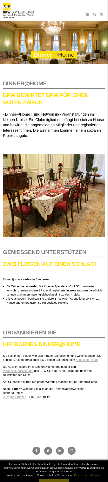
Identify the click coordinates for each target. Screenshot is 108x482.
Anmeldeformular (87, 359)
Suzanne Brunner (14, 397)
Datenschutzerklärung (87, 479)
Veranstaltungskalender (18, 370)
